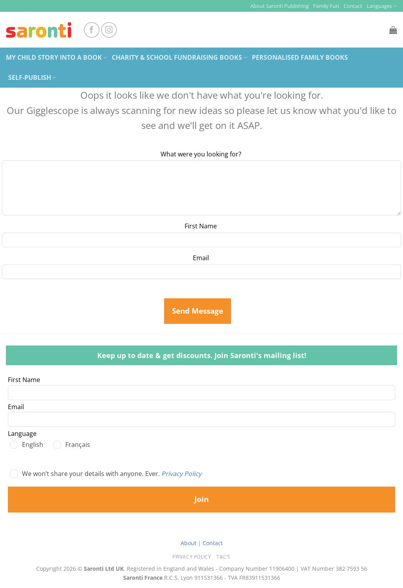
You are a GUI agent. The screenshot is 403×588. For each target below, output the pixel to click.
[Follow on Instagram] (109, 30)
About (188, 543)
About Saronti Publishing (279, 5)
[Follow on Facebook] (92, 30)
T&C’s (223, 556)
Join (201, 499)
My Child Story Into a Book (56, 57)
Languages (382, 6)
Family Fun (326, 5)
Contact (353, 5)
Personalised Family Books (300, 57)
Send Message (197, 311)
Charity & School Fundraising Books (179, 57)
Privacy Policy (181, 473)
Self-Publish (32, 77)
